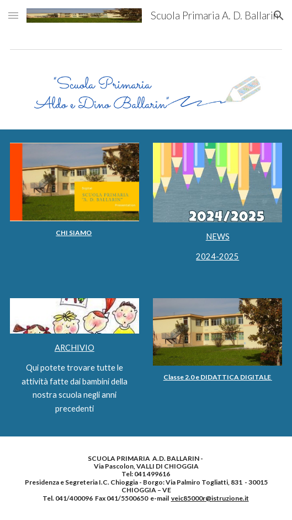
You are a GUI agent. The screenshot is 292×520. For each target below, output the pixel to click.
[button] (13, 15)
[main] (74, 233)
